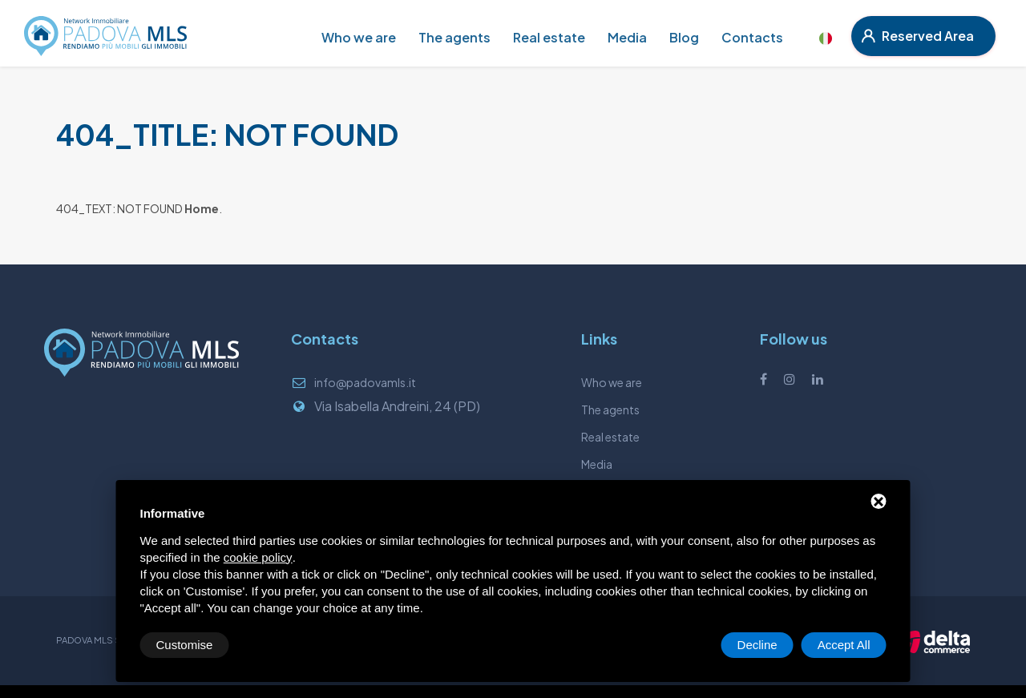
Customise (184, 645)
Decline (757, 645)
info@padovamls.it (365, 382)
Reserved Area (918, 35)
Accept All (844, 645)
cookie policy (258, 557)
